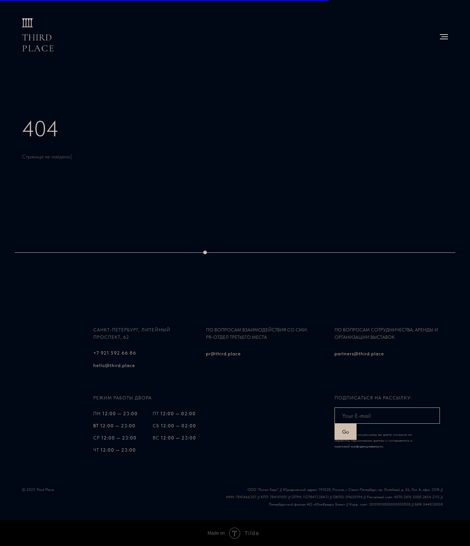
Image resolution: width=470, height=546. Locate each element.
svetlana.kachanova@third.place (373, 366)
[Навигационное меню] (444, 36)
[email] (387, 415)
